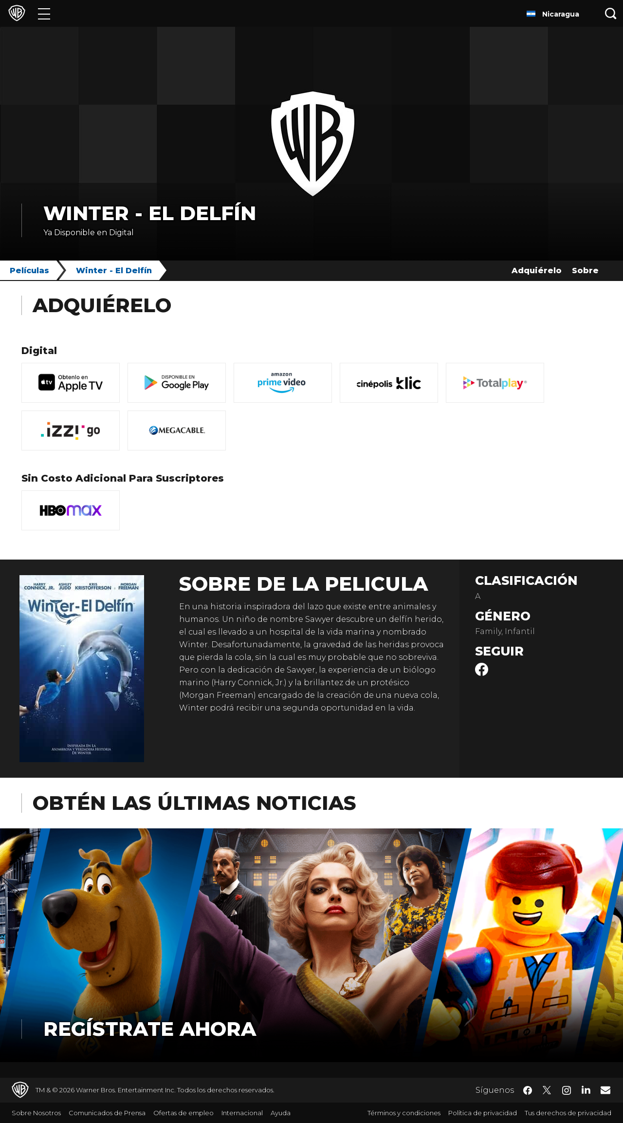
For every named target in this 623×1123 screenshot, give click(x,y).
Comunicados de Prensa (107, 1113)
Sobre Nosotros (36, 1113)
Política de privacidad (482, 1113)
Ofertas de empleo (183, 1113)
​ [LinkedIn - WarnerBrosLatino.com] (586, 1089)
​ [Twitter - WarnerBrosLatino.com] (547, 1090)
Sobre (585, 270)
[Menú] (44, 13)
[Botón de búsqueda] (611, 13)
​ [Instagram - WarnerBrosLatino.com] (566, 1090)
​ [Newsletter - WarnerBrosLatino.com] (605, 1090)
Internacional (242, 1113)
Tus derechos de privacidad (568, 1113)
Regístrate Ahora (149, 1029)
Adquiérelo (537, 270)
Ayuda (281, 1113)
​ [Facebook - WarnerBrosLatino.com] (527, 1090)
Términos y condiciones (403, 1113)
